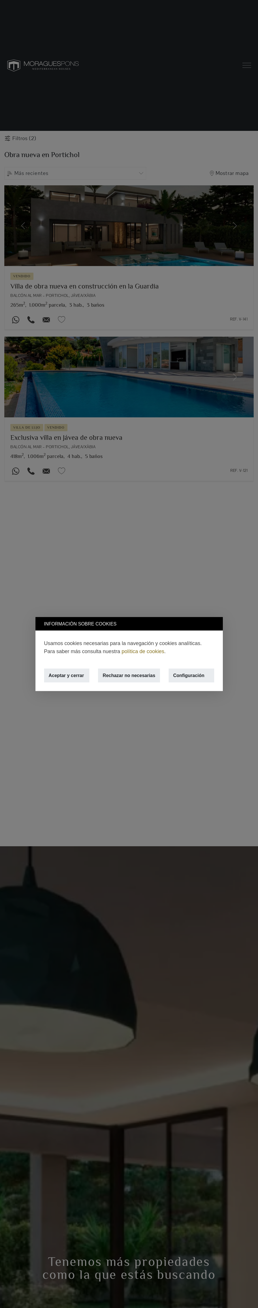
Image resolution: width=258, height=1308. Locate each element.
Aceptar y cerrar (66, 675)
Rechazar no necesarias (129, 675)
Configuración (188, 675)
